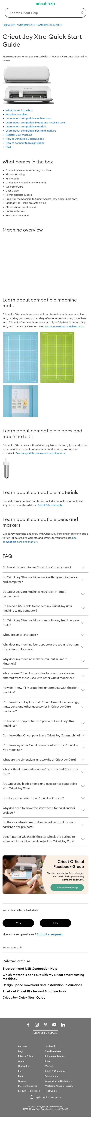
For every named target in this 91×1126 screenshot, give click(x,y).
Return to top (12, 947)
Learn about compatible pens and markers (31, 130)
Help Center (9, 24)
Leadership (50, 1046)
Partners (22, 1046)
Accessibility (51, 1076)
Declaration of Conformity (58, 1081)
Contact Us (24, 1066)
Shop (47, 1061)
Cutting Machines (26, 24)
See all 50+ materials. (50, 505)
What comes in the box (19, 110)
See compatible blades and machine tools (40, 453)
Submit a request (50, 934)
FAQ (8, 146)
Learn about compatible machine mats (29, 118)
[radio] (18, 923)
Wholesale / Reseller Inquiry (59, 1085)
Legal (21, 1051)
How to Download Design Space (25, 138)
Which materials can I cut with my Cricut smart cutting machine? (43, 977)
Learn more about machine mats (64, 326)
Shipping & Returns (54, 1056)
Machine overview (16, 114)
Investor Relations (27, 1085)
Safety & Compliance (56, 1071)
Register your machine (19, 134)
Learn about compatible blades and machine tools (35, 122)
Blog (20, 1076)
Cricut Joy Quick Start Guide (24, 997)
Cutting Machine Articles (49, 24)
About (21, 1061)
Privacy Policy (25, 1056)
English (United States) (44, 1097)
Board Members (53, 1051)
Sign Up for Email (45, 1032)
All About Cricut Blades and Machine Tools (34, 991)
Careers (22, 1081)
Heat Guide (51, 1090)
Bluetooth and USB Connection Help (30, 968)
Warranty (50, 1066)
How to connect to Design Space (25, 142)
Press (20, 1071)
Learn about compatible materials (26, 126)
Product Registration (29, 1090)
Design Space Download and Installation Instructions (42, 985)
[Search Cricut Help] (45, 13)
